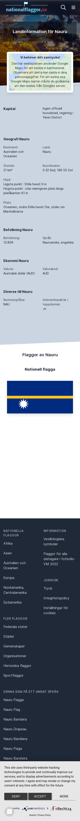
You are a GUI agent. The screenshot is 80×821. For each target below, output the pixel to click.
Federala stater (15, 627)
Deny (16, 796)
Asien (7, 553)
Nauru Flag (11, 709)
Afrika (8, 543)
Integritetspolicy (56, 598)
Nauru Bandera (15, 719)
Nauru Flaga (12, 748)
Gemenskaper (14, 646)
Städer (8, 636)
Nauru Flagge (13, 700)
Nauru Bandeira (15, 758)
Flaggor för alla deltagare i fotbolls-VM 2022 (59, 559)
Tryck (48, 588)
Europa (8, 578)
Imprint (32, 815)
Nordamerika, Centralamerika (15, 590)
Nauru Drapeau (14, 729)
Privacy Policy (44, 815)
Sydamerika (12, 602)
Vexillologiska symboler (54, 541)
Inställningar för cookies (56, 610)
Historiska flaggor (17, 666)
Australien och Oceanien (14, 565)
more (64, 796)
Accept (40, 796)
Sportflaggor (13, 675)
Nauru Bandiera (15, 739)
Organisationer (14, 656)
